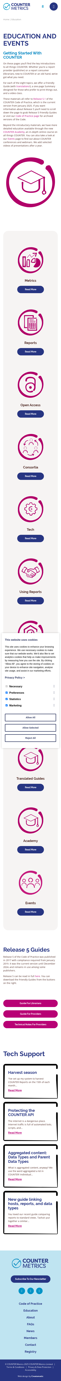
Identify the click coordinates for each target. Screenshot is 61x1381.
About (30, 1317)
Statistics (13, 699)
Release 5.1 (39, 98)
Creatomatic (37, 1376)
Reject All (30, 738)
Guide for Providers (30, 1014)
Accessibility (30, 1370)
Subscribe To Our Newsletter (30, 1279)
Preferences (15, 692)
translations (22, 86)
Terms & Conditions (15, 1367)
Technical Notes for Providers (30, 1024)
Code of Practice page (27, 115)
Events (11, 138)
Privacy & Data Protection (39, 1367)
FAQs (30, 1324)
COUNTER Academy (14, 131)
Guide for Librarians (30, 1003)
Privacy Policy (15, 677)
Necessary (14, 686)
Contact (30, 1344)
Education (30, 1310)
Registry (30, 1351)
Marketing (14, 705)
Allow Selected (30, 727)
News (30, 1331)
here (37, 976)
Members (30, 1338)
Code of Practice (30, 1303)
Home (6, 19)
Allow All (30, 717)
